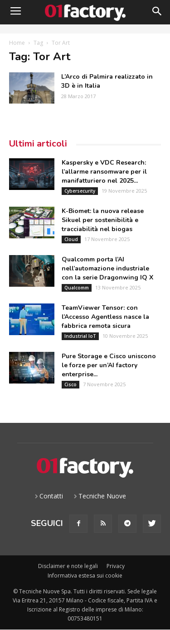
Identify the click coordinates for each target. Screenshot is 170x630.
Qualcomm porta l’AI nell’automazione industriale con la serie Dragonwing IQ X (107, 268)
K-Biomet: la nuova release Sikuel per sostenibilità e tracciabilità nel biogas (103, 220)
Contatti (51, 496)
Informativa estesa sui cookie (85, 575)
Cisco (70, 384)
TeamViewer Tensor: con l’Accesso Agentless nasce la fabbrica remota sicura (105, 316)
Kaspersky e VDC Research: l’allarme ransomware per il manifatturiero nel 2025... (104, 171)
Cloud (71, 239)
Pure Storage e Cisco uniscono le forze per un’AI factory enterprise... (109, 365)
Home (17, 43)
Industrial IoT (80, 336)
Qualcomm (76, 287)
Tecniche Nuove (102, 496)
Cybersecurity (79, 191)
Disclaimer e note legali (68, 566)
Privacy (116, 566)
